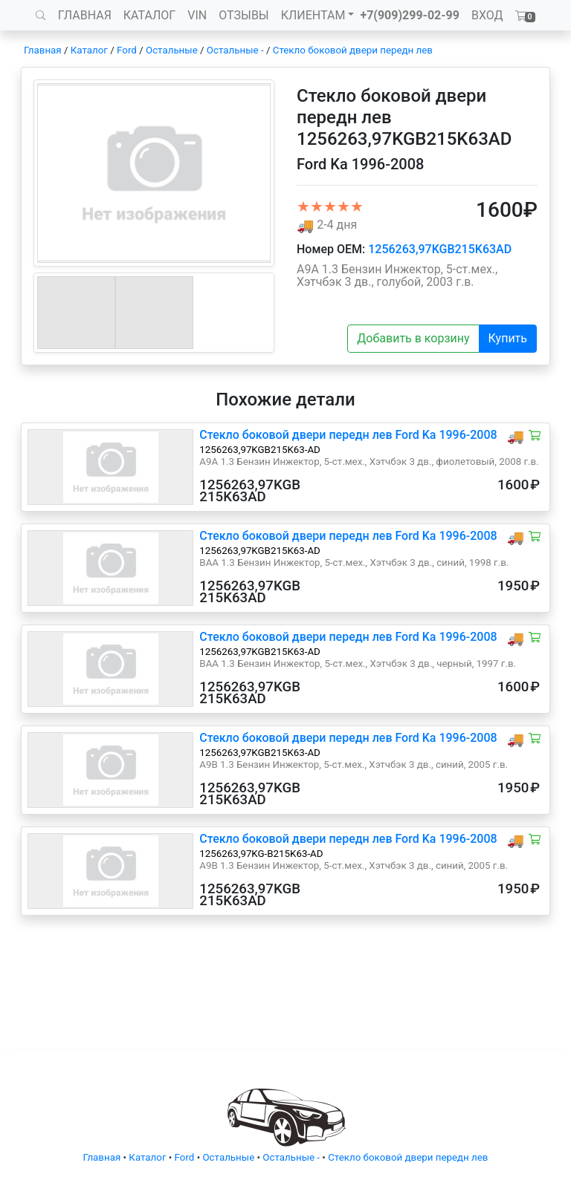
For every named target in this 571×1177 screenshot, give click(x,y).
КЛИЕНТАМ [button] (313, 15)
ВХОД (487, 15)
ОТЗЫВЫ (243, 15)
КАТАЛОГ (149, 15)
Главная (43, 50)
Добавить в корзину (413, 338)
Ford (127, 50)
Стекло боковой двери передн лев (353, 50)
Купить (507, 338)
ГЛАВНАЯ (85, 15)
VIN (197, 15)
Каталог (89, 50)
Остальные (172, 50)
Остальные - (236, 50)
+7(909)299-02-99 (409, 15)
